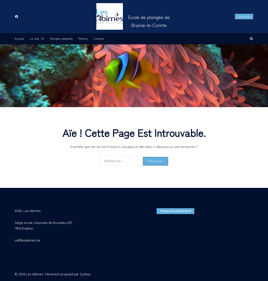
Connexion (244, 16)
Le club (34, 38)
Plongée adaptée (61, 38)
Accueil (19, 38)
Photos (83, 38)
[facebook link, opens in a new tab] (16, 16)
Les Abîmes (148, 8)
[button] (251, 39)
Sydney (85, 273)
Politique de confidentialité (174, 211)
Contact (98, 38)
